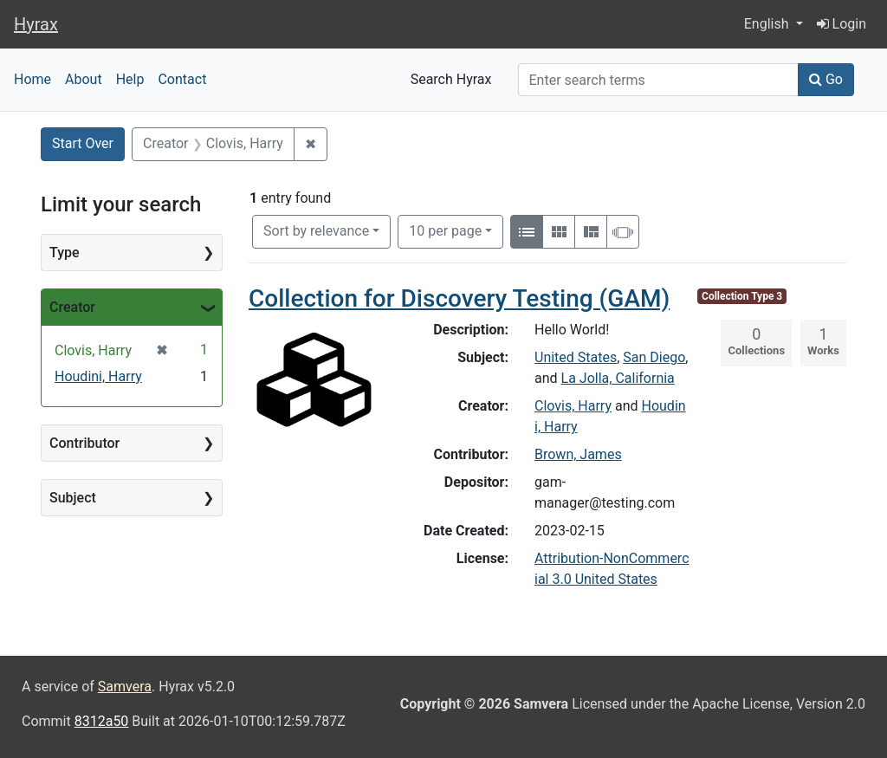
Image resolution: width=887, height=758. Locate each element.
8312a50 (101, 721)
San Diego (654, 357)
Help (130, 79)
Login (841, 24)
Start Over (82, 143)
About (83, 79)
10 (445, 229)
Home (32, 79)
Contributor (84, 443)
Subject (72, 497)
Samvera (125, 686)
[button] (773, 24)
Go (826, 79)
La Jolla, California (618, 378)
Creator (72, 307)
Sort (316, 231)
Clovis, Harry (573, 406)
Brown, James (578, 454)
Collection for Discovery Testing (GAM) (459, 298)
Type (64, 252)
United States (575, 357)
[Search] (659, 79)
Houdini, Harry (98, 376)
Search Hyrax (451, 79)
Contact (182, 79)
